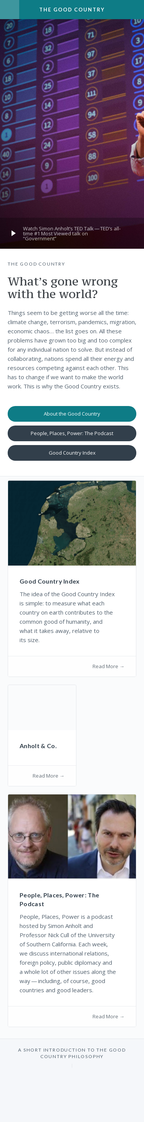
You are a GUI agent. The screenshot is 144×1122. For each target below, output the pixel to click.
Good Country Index (72, 452)
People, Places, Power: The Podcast (72, 433)
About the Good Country (72, 413)
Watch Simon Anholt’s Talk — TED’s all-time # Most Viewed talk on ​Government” (72, 233)
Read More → (108, 666)
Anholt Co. (38, 745)
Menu (9, 9)
